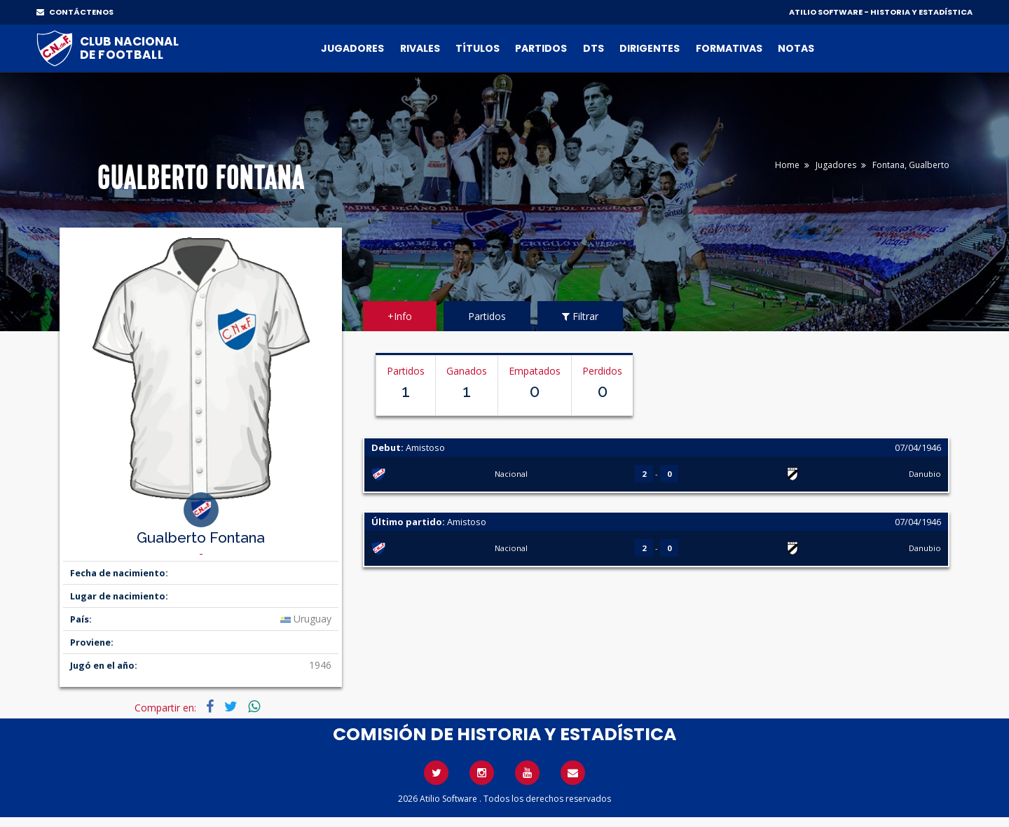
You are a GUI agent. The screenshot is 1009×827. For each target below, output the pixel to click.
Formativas (729, 48)
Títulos (477, 48)
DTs (593, 48)
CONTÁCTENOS (75, 12)
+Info (399, 316)
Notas (796, 48)
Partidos (541, 48)
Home (787, 165)
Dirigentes (649, 48)
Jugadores (352, 48)
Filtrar (580, 316)
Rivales (420, 48)
